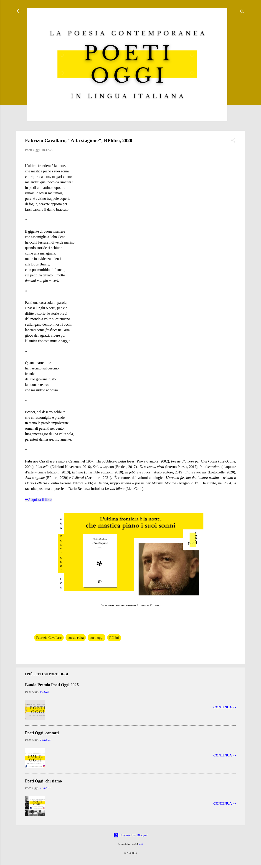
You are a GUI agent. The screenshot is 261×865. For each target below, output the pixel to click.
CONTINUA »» (224, 707)
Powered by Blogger (130, 835)
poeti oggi (96, 637)
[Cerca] (242, 12)
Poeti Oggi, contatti (42, 733)
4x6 (141, 844)
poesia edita (76, 637)
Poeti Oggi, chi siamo (43, 781)
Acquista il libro (40, 499)
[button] (233, 141)
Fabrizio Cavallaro (49, 637)
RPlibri (114, 637)
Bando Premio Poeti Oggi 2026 (52, 685)
